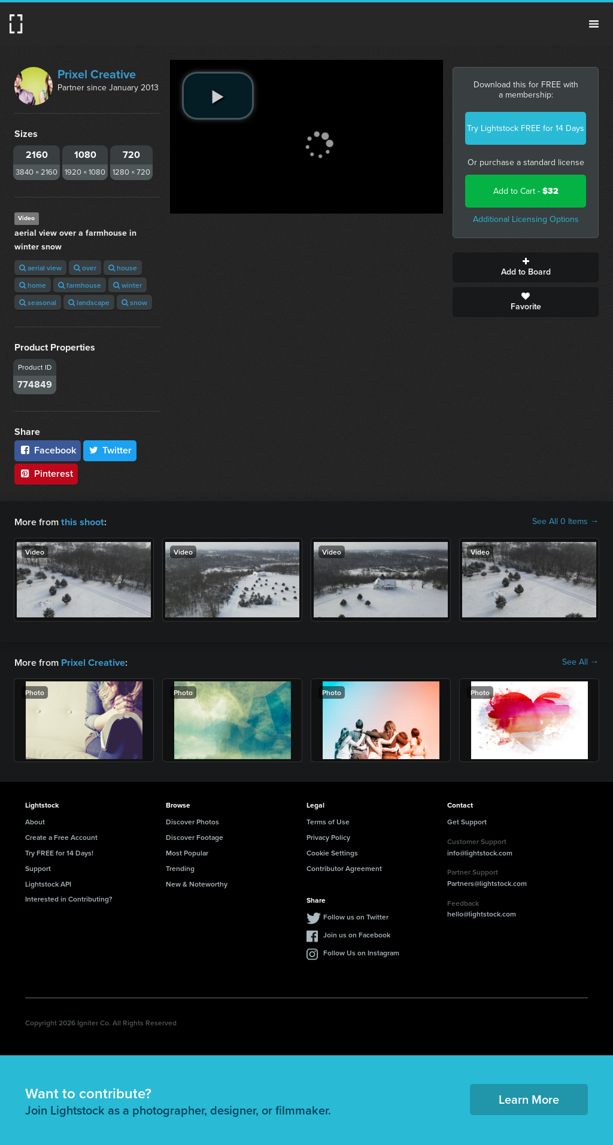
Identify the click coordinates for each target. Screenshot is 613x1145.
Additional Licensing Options (526, 219)
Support (38, 867)
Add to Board (525, 267)
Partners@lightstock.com (487, 882)
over (85, 268)
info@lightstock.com (479, 851)
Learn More (529, 1098)
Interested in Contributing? (69, 898)
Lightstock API (48, 883)
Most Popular (187, 851)
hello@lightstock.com (481, 913)
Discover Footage (194, 836)
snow (134, 302)
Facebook (47, 450)
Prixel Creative (96, 74)
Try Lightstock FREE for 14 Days (525, 128)
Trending (180, 867)
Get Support (467, 820)
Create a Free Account (61, 836)
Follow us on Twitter (356, 915)
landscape (89, 302)
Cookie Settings (332, 851)
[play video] (218, 96)
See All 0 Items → (565, 522)
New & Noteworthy (196, 883)
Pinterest (46, 473)
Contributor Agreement (344, 867)
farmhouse (79, 285)
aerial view (40, 268)
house (122, 268)
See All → (580, 662)
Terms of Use (328, 820)
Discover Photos (192, 820)
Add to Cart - (526, 191)
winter (127, 285)
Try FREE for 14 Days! (59, 851)
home (32, 285)
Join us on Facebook (356, 933)
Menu (593, 24)
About (35, 820)
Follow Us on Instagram (361, 951)
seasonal (37, 302)
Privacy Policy (328, 836)
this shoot (82, 521)
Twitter (110, 450)
